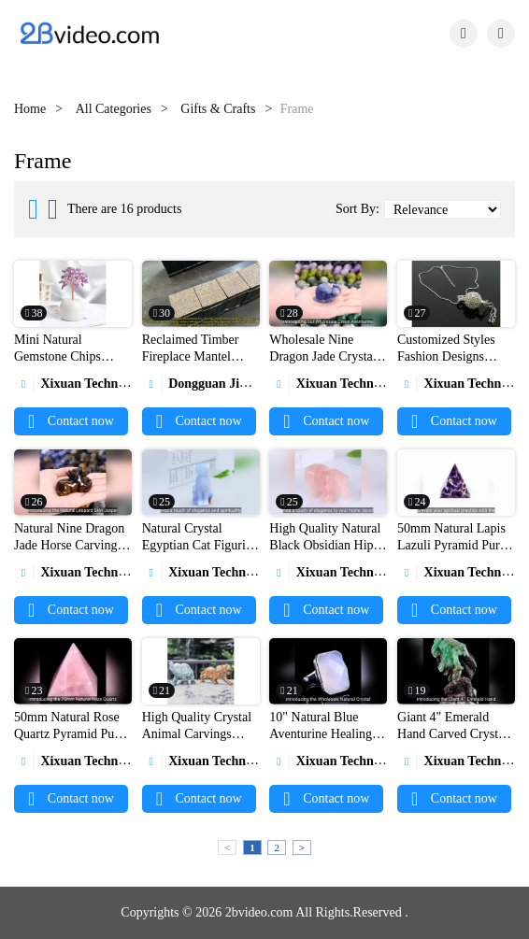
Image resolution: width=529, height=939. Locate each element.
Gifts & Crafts (217, 109)
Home (30, 109)
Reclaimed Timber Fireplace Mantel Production (190, 356)
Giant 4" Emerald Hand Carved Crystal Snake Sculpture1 (452, 734)
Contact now (71, 421)
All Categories (113, 109)
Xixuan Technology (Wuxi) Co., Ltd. (128, 384)
